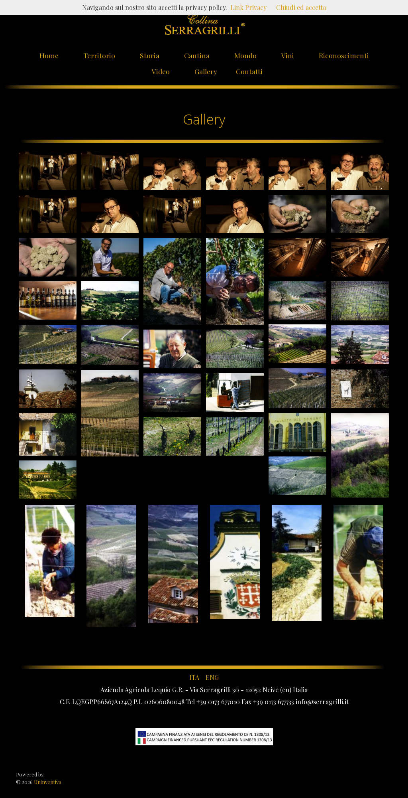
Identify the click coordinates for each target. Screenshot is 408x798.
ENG (212, 677)
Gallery (205, 71)
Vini (287, 55)
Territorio (99, 55)
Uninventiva (47, 781)
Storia (149, 55)
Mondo (245, 55)
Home (49, 55)
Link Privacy (248, 7)
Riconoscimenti (344, 55)
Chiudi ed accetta (301, 7)
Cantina (197, 55)
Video (161, 71)
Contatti (249, 71)
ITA (194, 677)
